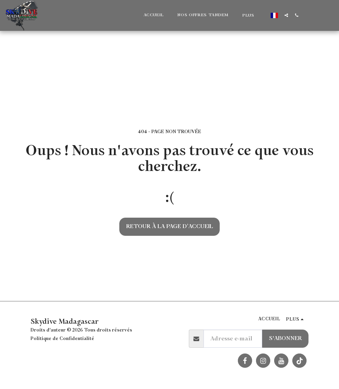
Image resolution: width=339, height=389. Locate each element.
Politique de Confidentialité (62, 339)
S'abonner (285, 338)
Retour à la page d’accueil (169, 226)
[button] (286, 15)
